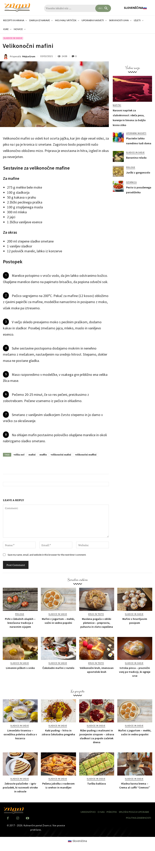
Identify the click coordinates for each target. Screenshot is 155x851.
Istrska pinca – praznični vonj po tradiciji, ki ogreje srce (134, 672)
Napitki (117, 105)
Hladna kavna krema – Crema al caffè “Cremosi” (134, 785)
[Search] (103, 8)
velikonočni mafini (61, 454)
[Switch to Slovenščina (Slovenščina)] (77, 841)
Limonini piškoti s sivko (20, 668)
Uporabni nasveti (136, 133)
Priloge (130, 167)
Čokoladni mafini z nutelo (58, 668)
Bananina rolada (136, 157)
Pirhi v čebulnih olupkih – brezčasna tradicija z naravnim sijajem (20, 622)
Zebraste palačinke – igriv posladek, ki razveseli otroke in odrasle (20, 787)
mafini (32, 454)
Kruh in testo (96, 614)
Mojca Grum (28, 56)
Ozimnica (131, 182)
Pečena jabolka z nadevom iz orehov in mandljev (58, 785)
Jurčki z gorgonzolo (138, 172)
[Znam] (17, 7)
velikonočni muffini (85, 454)
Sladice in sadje (13, 38)
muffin (43, 454)
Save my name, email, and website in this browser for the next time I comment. (47, 554)
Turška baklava (96, 783)
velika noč (19, 454)
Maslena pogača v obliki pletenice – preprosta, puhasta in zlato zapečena (96, 622)
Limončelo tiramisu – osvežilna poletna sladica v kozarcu (20, 734)
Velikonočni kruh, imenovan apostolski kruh (97, 670)
